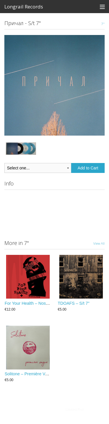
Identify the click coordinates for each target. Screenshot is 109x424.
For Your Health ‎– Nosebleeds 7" (35, 303)
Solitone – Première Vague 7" (32, 374)
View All (99, 243)
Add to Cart (88, 168)
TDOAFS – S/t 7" (74, 303)
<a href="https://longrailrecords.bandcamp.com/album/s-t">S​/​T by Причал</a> (54, 212)
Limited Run (74, 410)
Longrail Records (23, 6)
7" (103, 23)
